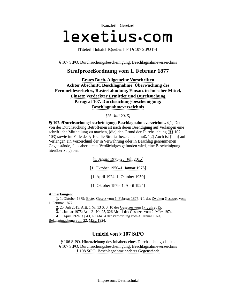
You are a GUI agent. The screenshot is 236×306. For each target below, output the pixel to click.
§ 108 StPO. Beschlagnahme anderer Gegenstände (118, 251)
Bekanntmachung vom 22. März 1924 (77, 220)
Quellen (116, 49)
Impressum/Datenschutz (118, 280)
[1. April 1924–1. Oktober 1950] (118, 177)
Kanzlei (108, 25)
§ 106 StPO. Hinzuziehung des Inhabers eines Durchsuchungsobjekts (118, 241)
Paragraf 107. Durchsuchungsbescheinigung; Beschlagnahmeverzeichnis (117, 104)
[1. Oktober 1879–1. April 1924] (118, 185)
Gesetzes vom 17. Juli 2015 (140, 207)
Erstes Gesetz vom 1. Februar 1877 (112, 198)
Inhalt (99, 49)
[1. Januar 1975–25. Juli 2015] (118, 159)
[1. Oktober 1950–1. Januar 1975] (118, 168)
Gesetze (126, 25)
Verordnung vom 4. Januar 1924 (136, 216)
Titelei (84, 49)
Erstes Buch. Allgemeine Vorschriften (118, 79)
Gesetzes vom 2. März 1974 (151, 212)
